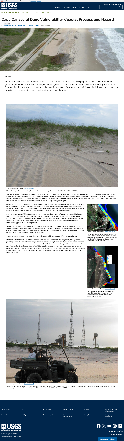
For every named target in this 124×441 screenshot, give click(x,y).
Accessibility (5, 409)
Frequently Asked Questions (113, 4)
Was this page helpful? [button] (107, 439)
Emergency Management (109, 415)
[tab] (7, 76)
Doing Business (89, 415)
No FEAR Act (5, 415)
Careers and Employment (67, 415)
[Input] (111, 7)
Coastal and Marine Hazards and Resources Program (22, 13)
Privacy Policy (68, 409)
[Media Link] (62, 146)
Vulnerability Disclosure (51, 415)
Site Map (87, 409)
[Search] (121, 7)
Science (57, 7)
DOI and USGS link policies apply (111, 410)
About (89, 7)
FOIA (23, 409)
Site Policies (47, 409)
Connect (81, 7)
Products (66, 7)
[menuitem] (58, 6)
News (74, 7)
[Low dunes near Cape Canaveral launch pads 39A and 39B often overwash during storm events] (62, 49)
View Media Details (29, 188)
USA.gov (25, 415)
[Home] (9, 8)
